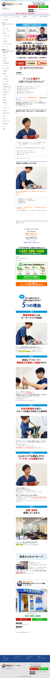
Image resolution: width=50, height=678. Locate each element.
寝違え (4, 118)
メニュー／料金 (16, 16)
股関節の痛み (5, 52)
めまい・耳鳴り (6, 68)
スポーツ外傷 (5, 81)
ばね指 (4, 60)
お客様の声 (25, 16)
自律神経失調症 (6, 92)
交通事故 (5, 102)
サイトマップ (5, 46)
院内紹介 (5, 33)
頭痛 (4, 55)
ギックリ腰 (5, 76)
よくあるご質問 (5, 658)
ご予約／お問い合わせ (43, 16)
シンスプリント (6, 107)
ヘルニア (5, 105)
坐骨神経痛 (5, 123)
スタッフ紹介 (5, 28)
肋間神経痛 (5, 84)
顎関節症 (5, 94)
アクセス (34, 16)
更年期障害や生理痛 (7, 86)
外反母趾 (5, 57)
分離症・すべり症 (6, 89)
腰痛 (4, 128)
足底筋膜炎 (5, 78)
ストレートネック (6, 65)
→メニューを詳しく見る (31, 240)
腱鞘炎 (4, 73)
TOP (6, 16)
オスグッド (5, 115)
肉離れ (4, 97)
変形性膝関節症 (6, 63)
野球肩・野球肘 (6, 113)
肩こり (4, 126)
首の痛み (5, 110)
